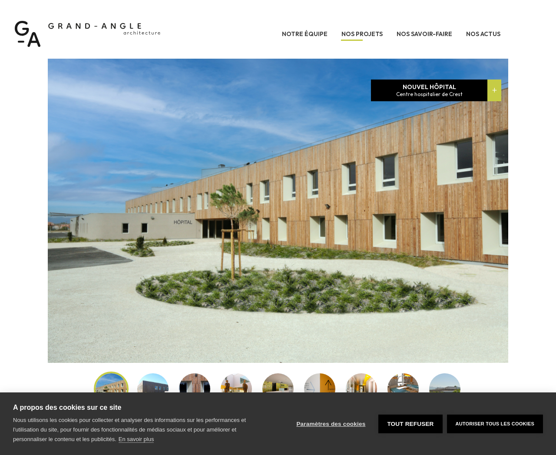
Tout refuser (410, 424)
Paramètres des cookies (330, 424)
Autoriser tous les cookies (495, 423)
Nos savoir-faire (424, 34)
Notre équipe (305, 34)
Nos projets (362, 34)
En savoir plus (136, 439)
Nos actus (483, 34)
